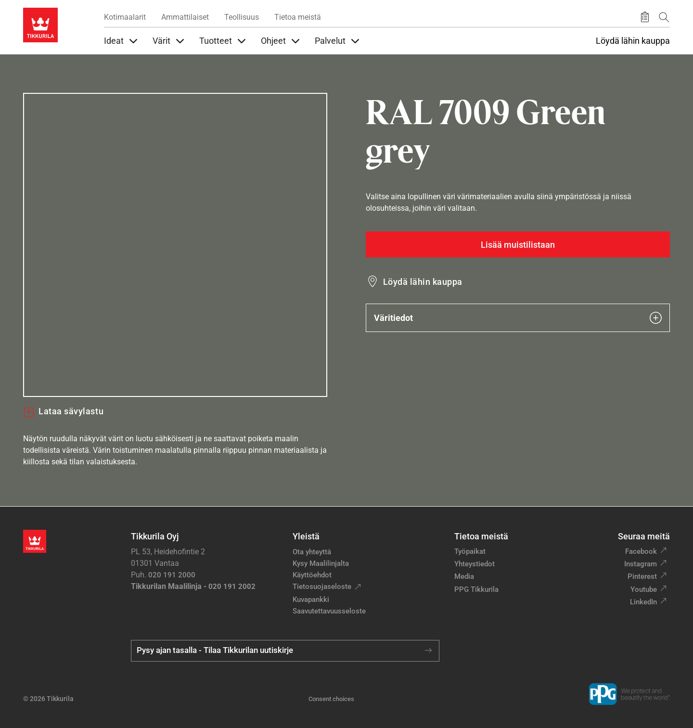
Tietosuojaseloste (322, 586)
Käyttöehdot (312, 575)
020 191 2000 (171, 575)
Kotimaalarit (125, 17)
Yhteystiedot (474, 564)
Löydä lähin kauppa (633, 41)
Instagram (640, 564)
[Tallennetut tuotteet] (645, 17)
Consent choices (331, 698)
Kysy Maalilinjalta (321, 563)
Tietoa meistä (297, 17)
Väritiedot (518, 318)
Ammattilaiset (185, 17)
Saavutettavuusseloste (329, 611)
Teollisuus (241, 17)
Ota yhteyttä (312, 552)
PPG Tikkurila (476, 589)
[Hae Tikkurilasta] (664, 17)
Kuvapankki (311, 599)
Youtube (643, 589)
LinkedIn (643, 602)
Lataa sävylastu (63, 411)
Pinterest (642, 576)
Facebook (641, 551)
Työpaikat (470, 551)
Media (464, 576)
